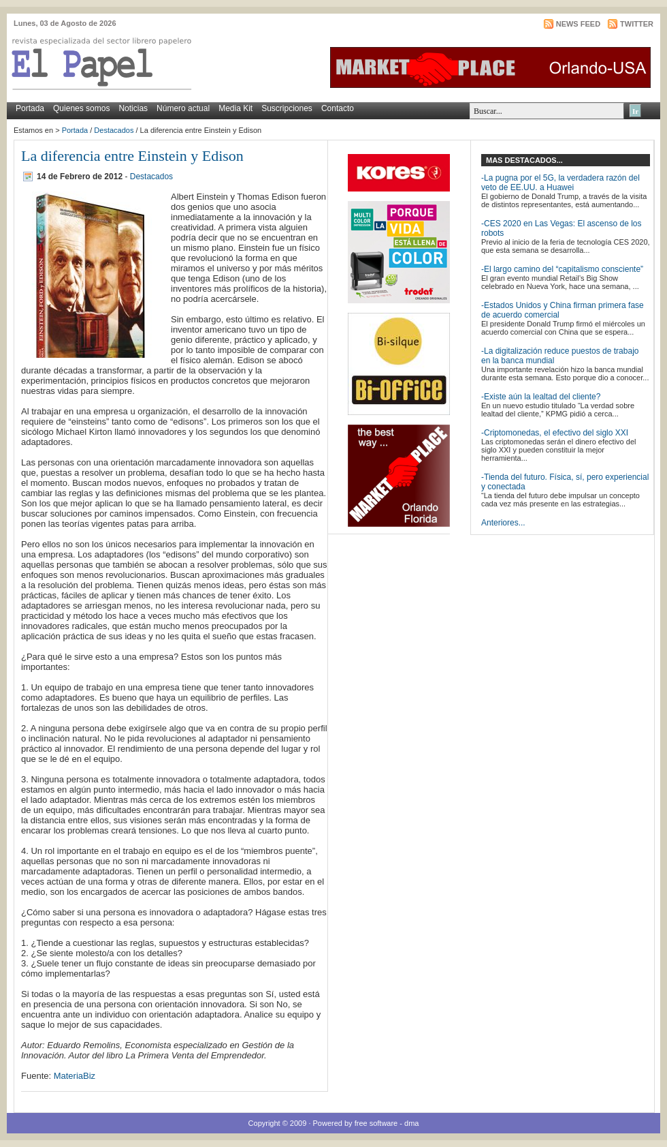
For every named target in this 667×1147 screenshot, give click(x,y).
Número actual (183, 108)
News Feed (578, 24)
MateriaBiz (74, 1076)
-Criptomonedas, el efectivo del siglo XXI (554, 433)
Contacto (337, 108)
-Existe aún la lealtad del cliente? (540, 396)
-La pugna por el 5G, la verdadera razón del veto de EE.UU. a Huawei (560, 182)
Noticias (133, 108)
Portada (30, 108)
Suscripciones (286, 108)
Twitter (636, 24)
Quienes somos (81, 108)
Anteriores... (503, 522)
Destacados (113, 130)
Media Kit (235, 108)
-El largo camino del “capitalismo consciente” (562, 269)
